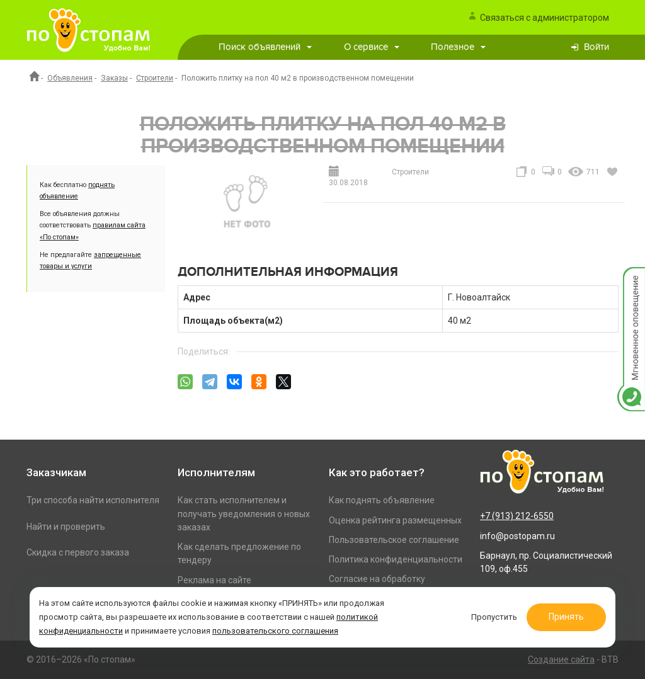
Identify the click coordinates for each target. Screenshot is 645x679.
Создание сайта (561, 659)
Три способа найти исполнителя (92, 500)
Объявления (70, 78)
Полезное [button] (458, 47)
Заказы (114, 78)
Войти (596, 47)
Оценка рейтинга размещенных (395, 520)
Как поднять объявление (382, 500)
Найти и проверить (65, 527)
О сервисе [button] (371, 47)
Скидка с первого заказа (77, 552)
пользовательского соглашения (275, 631)
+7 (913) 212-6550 (517, 516)
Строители (154, 78)
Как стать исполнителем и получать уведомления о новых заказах (244, 513)
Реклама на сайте (214, 580)
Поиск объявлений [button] (265, 47)
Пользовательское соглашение (394, 540)
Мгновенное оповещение (631, 280)
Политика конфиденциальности (395, 559)
